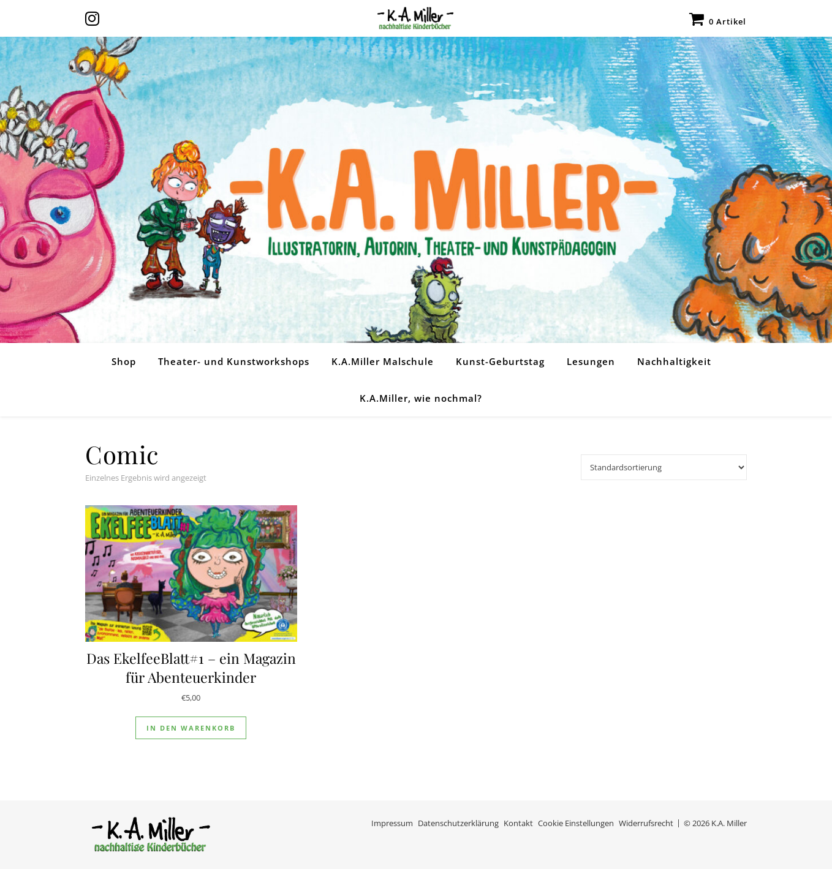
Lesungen (591, 361)
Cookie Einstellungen (576, 823)
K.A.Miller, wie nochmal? (421, 398)
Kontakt (518, 823)
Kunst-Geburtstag (500, 361)
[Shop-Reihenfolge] (664, 467)
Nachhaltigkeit (674, 361)
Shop (124, 361)
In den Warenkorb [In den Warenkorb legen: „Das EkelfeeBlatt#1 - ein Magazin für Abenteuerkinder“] (190, 727)
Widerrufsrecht (646, 823)
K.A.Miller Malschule (382, 361)
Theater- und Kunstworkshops (233, 361)
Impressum (392, 823)
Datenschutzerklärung (458, 823)
